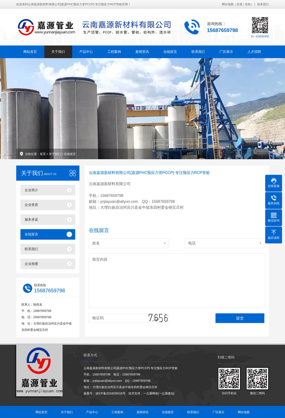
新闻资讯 (142, 51)
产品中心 (86, 51)
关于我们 (58, 51)
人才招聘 (254, 51)
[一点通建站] (166, 393)
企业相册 (31, 264)
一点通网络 (150, 393)
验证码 (98, 318)
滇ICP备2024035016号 (110, 393)
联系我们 (263, 4)
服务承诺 (31, 219)
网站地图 (228, 4)
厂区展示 (226, 51)
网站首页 (30, 51)
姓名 (96, 243)
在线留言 (170, 51)
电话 (192, 243)
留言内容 (99, 259)
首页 (43, 154)
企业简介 (31, 190)
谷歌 (248, 4)
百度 (239, 4)
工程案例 (114, 51)
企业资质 (31, 205)
